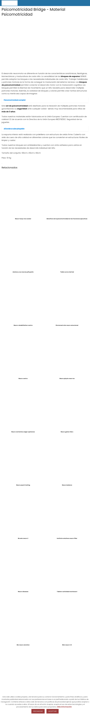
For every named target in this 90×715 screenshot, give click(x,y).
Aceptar (52, 711)
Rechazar (38, 711)
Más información (64, 707)
